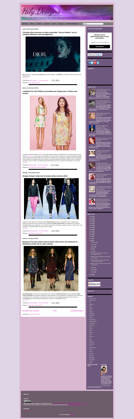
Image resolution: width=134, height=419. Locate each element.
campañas (91, 313)
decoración (92, 325)
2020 (90, 229)
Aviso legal (25, 410)
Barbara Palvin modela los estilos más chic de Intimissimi (103, 115)
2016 (90, 238)
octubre (93, 244)
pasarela (40, 233)
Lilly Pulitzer (30, 156)
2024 (90, 221)
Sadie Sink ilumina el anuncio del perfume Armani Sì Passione (104, 139)
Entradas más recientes (31, 311)
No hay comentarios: (44, 80)
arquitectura (92, 300)
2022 (90, 225)
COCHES (39, 23)
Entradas (92, 282)
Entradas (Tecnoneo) (35, 314)
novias (90, 351)
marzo (92, 267)
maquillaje (91, 344)
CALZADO (46, 23)
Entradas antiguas (77, 311)
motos (90, 349)
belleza (91, 308)
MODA (32, 23)
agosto (93, 246)
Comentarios (93, 285)
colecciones (34, 167)
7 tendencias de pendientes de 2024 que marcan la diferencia (103, 152)
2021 (90, 227)
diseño (90, 327)
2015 (90, 240)
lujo (90, 338)
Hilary (104, 374)
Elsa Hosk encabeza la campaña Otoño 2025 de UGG (104, 163)
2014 (90, 274)
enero (92, 272)
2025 (90, 219)
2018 (90, 234)
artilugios (91, 304)
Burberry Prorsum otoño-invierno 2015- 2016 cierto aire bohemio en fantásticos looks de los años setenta (50, 243)
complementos (93, 321)
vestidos (91, 361)
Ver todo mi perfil (105, 385)
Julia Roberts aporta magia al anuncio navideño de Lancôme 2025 (103, 175)
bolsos (90, 310)
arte (90, 302)
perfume (91, 355)
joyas (90, 334)
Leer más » (25, 77)
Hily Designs (41, 11)
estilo (90, 330)
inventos (91, 332)
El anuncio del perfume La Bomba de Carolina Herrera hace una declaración (103, 200)
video (38, 82)
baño (29, 167)
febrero (93, 269)
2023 (90, 223)
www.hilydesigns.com (74, 404)
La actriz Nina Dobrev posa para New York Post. (103, 90)
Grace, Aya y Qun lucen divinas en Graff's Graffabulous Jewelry (102, 127)
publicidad (33, 82)
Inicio (55, 311)
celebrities (91, 315)
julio (92, 249)
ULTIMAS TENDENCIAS (72, 23)
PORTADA (24, 23)
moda (29, 82)
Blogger (72, 414)
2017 (90, 236)
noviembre (93, 242)
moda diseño (92, 347)
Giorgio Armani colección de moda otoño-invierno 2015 (45, 176)
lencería (91, 336)
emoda (90, 329)
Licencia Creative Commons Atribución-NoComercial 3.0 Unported (69, 403)
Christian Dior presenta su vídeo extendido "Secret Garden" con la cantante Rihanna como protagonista (50, 33)
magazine (91, 342)
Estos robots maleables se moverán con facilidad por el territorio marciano (103, 102)
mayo (92, 251)
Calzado (91, 311)
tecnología (91, 359)
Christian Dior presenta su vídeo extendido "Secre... (98, 253)
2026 (90, 216)
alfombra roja (92, 298)
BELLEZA (61, 23)
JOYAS (54, 23)
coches (91, 317)
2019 (90, 232)
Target (41, 154)
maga (90, 340)
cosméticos (92, 323)
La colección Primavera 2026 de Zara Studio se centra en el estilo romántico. (104, 188)
